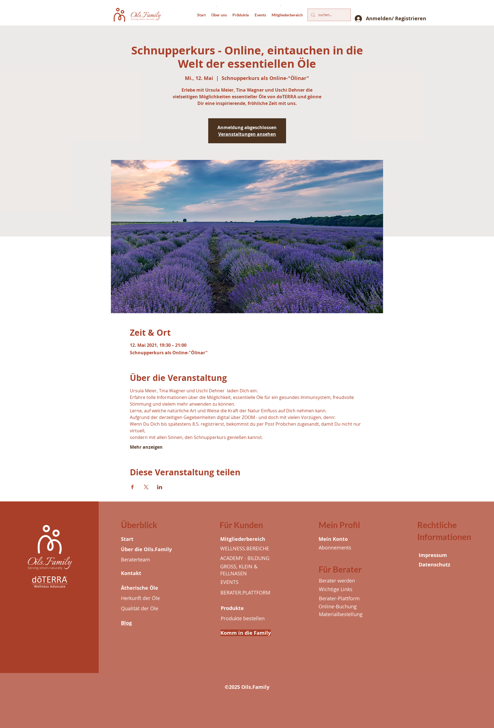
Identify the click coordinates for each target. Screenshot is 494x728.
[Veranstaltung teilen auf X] (146, 487)
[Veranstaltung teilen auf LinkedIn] (159, 487)
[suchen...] (328, 15)
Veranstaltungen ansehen (247, 134)
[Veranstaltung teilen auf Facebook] (132, 487)
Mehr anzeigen (146, 447)
